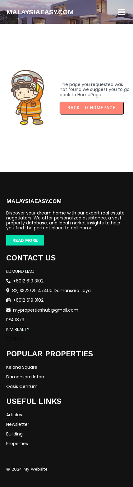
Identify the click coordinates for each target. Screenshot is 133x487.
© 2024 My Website (27, 469)
